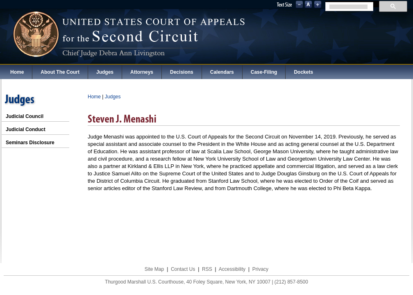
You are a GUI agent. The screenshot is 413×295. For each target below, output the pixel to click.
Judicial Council (24, 116)
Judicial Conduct (25, 129)
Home (17, 72)
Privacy (260, 269)
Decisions (181, 72)
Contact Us (183, 269)
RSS (207, 269)
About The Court (60, 72)
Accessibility (232, 269)
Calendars (222, 72)
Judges (104, 72)
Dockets (303, 72)
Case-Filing (264, 72)
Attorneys (141, 72)
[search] (348, 7)
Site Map (154, 269)
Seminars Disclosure (30, 142)
